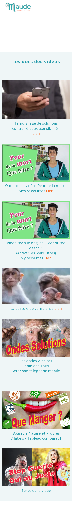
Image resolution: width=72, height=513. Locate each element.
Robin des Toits (35, 365)
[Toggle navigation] (64, 7)
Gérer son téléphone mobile (36, 370)
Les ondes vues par (36, 360)
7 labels (17, 438)
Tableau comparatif (44, 438)
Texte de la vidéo (36, 490)
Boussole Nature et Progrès (36, 433)
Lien (36, 133)
